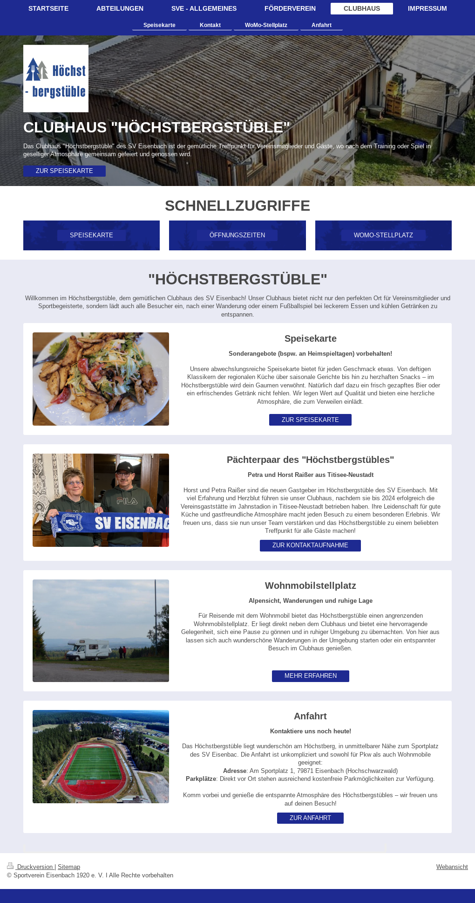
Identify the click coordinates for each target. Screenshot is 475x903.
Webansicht (452, 866)
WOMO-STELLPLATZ (383, 235)
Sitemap (69, 866)
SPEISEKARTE (91, 235)
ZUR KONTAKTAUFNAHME (310, 545)
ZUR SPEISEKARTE (64, 170)
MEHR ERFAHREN (311, 675)
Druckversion (30, 866)
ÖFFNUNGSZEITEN (237, 235)
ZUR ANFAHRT (310, 817)
